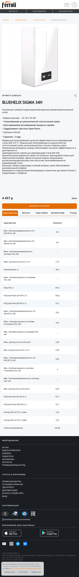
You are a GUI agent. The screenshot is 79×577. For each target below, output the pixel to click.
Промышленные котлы (13, 465)
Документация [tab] (57, 213)
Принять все (9, 572)
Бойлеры (6, 453)
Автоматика (8, 459)
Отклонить (23, 572)
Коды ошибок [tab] (42, 213)
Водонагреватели (11, 450)
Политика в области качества (16, 519)
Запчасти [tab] (26, 213)
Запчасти (13, 11)
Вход (4, 496)
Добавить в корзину (39, 206)
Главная (5, 20)
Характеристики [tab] (10, 213)
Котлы (5, 447)
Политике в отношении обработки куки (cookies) (26, 568)
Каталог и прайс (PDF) (13, 493)
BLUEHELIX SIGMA (39, 20)
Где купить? (8, 487)
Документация (66, 11)
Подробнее (36, 572)
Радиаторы (7, 456)
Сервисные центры (11, 481)
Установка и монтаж (12, 484)
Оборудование (39, 11)
